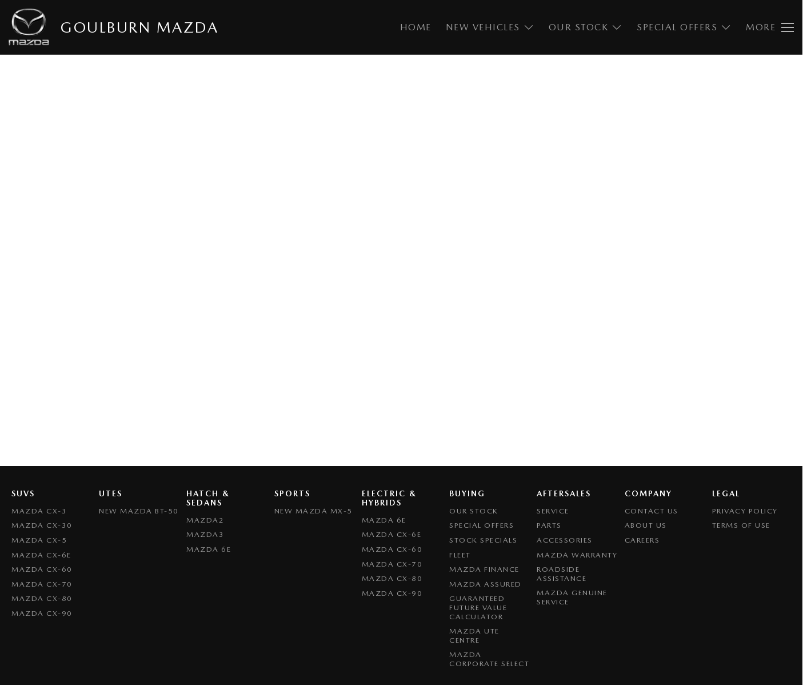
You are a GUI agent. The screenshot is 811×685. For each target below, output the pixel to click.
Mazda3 (205, 534)
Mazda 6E (208, 549)
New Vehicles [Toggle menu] (490, 27)
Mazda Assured (485, 584)
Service (553, 511)
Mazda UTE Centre (474, 635)
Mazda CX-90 (42, 613)
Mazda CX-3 (39, 511)
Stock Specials (483, 540)
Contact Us (651, 511)
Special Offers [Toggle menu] (684, 27)
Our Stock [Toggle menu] (586, 27)
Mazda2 (205, 520)
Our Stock (473, 511)
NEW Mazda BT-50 (139, 511)
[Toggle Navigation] (770, 27)
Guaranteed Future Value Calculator (478, 607)
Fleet (460, 555)
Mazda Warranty (577, 555)
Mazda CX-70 (42, 584)
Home (416, 27)
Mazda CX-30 (42, 525)
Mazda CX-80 (42, 598)
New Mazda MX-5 (313, 511)
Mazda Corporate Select (489, 659)
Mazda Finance (484, 569)
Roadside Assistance (561, 574)
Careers (642, 540)
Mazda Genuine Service (572, 597)
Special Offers (481, 525)
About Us (646, 525)
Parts (549, 525)
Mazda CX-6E (41, 555)
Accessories (565, 540)
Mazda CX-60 (42, 569)
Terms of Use (741, 525)
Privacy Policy (745, 511)
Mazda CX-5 (39, 540)
